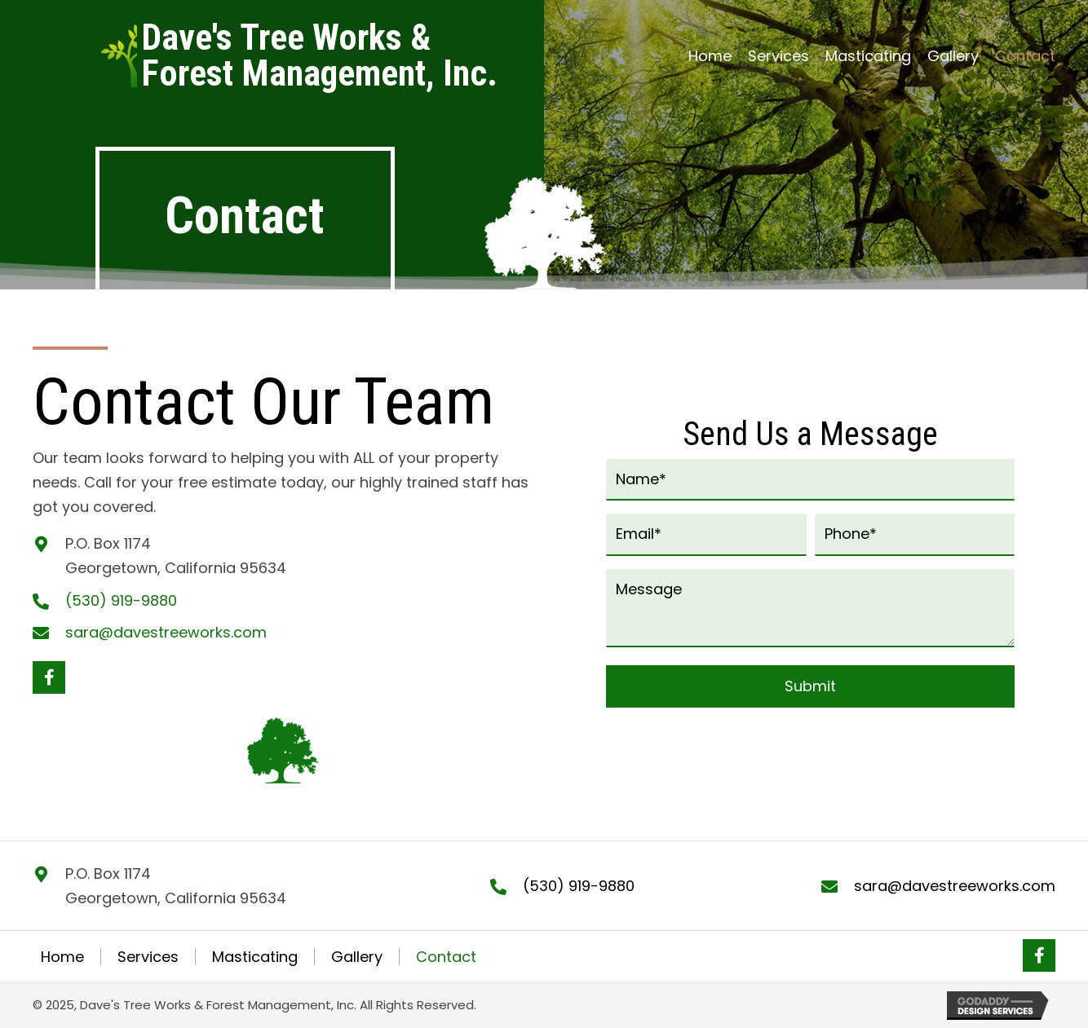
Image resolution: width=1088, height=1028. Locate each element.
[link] (710, 56)
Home (62, 957)
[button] (49, 677)
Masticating (255, 957)
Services (148, 957)
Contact (446, 957)
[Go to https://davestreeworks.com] (319, 55)
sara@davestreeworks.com (166, 632)
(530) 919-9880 (121, 600)
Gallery (357, 957)
